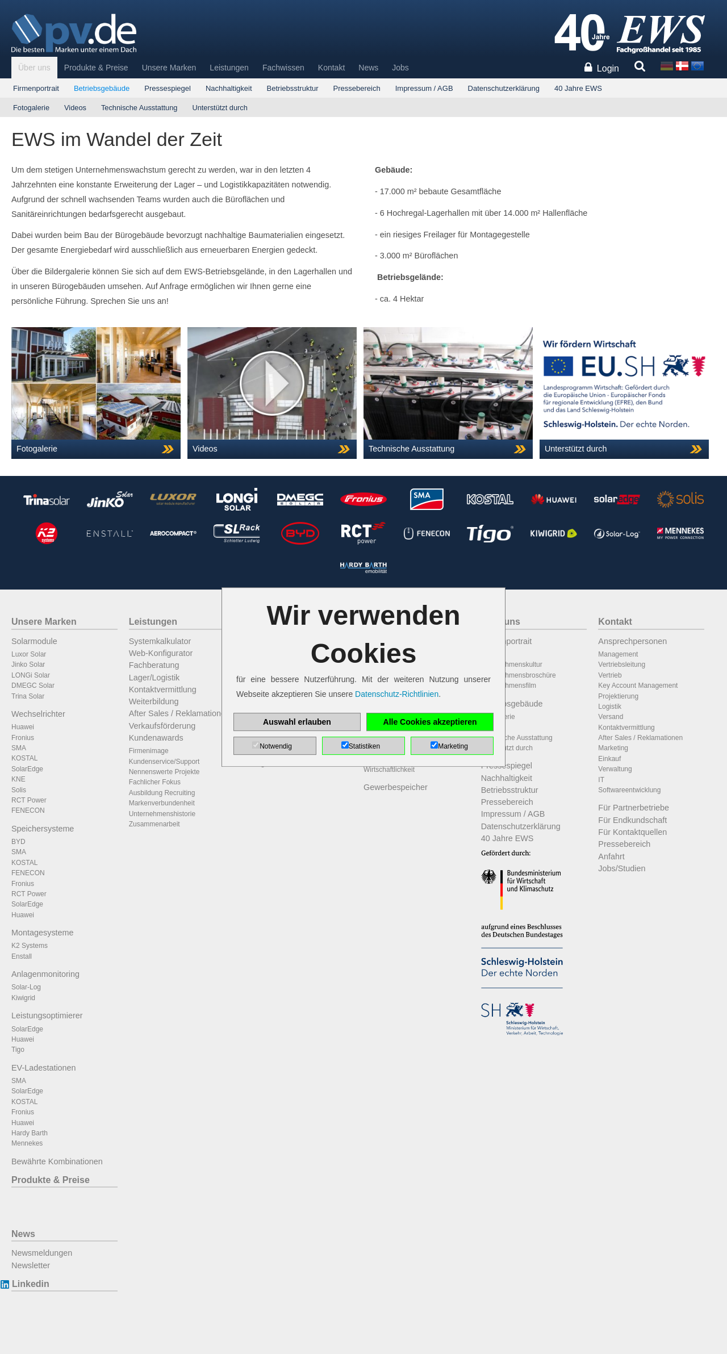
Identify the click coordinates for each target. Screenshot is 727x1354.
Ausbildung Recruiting (162, 793)
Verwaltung (615, 769)
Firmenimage (149, 751)
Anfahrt (611, 856)
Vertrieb (609, 675)
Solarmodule (34, 641)
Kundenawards (156, 737)
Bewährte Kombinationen (57, 1161)
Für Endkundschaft (632, 820)
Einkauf (609, 759)
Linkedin (30, 1284)
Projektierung (618, 696)
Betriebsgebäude (101, 88)
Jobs (400, 67)
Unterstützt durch (219, 107)
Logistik (609, 707)
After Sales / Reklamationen (179, 713)
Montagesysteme (42, 932)
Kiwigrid (23, 998)
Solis (18, 790)
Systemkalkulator (160, 641)
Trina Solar (27, 696)
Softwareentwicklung (629, 790)
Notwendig (276, 746)
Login (608, 68)
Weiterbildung (154, 701)
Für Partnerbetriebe (633, 807)
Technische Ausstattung (139, 107)
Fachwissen (283, 67)
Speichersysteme (42, 828)
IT (601, 780)
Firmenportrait (36, 88)
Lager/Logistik (154, 677)
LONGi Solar (30, 675)
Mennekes (27, 1143)
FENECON (28, 810)
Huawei (22, 727)
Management (618, 654)
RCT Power (29, 800)
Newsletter (30, 1265)
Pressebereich (357, 88)
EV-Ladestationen (43, 1067)
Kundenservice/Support (164, 762)
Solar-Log (26, 987)
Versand (610, 717)
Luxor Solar (28, 654)
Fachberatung (154, 665)
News (368, 67)
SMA (18, 748)
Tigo (17, 1050)
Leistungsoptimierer (47, 1015)
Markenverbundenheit (162, 803)
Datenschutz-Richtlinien (396, 694)
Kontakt (331, 67)
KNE (18, 779)
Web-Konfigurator (161, 653)
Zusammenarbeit (154, 824)
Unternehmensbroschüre (518, 675)
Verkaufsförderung (162, 725)
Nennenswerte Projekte (164, 772)
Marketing (613, 748)
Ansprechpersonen (632, 641)
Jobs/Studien (621, 868)
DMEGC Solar (33, 685)
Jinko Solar (28, 664)
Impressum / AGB (424, 88)
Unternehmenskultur (511, 664)
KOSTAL (24, 758)
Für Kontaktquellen (632, 832)
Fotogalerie (31, 107)
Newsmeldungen (41, 1252)
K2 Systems (29, 946)
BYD (18, 842)
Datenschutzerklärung (504, 88)
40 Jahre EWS (578, 88)
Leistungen (229, 67)
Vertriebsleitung (621, 664)
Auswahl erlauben (297, 722)
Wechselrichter (38, 713)
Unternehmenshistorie (162, 814)
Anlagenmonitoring (45, 974)
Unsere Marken (169, 67)
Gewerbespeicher (396, 787)
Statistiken (364, 746)
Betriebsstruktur (293, 88)
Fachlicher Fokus (155, 782)
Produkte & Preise (96, 67)
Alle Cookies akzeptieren (430, 722)
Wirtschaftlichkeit (389, 770)
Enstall (21, 956)
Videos (75, 107)
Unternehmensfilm (508, 685)
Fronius (22, 738)
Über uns (34, 67)
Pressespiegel (167, 88)
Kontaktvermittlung (163, 689)
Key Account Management (638, 685)
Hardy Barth (29, 1133)
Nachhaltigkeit (229, 88)
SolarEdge (27, 769)
